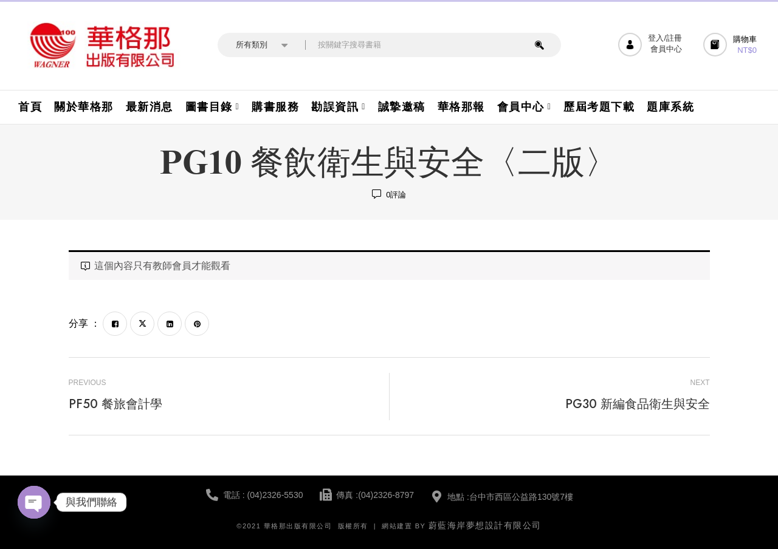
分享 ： (84, 323)
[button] (731, 44)
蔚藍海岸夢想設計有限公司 (485, 525)
